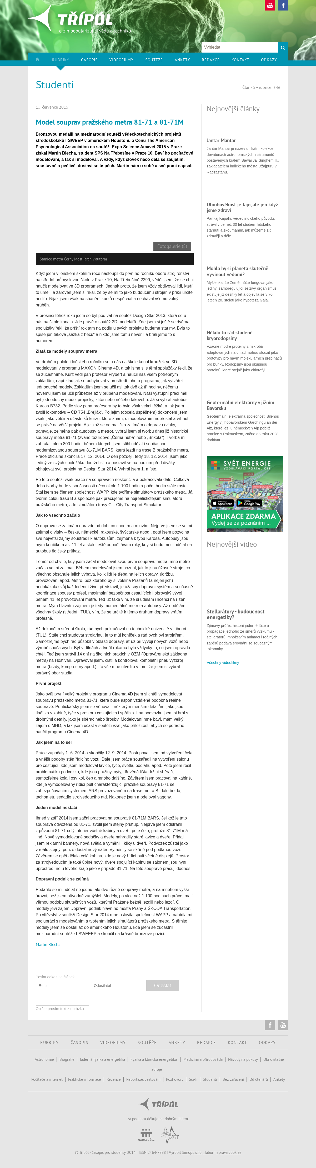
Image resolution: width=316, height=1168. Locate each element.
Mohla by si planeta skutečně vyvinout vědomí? (237, 271)
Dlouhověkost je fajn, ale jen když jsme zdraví (242, 207)
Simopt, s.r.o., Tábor (197, 1152)
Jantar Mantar (221, 140)
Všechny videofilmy (223, 662)
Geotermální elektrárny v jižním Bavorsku (240, 405)
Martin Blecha (48, 944)
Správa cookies (229, 1152)
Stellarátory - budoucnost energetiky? (235, 614)
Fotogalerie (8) (172, 246)
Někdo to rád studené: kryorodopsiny (230, 335)
